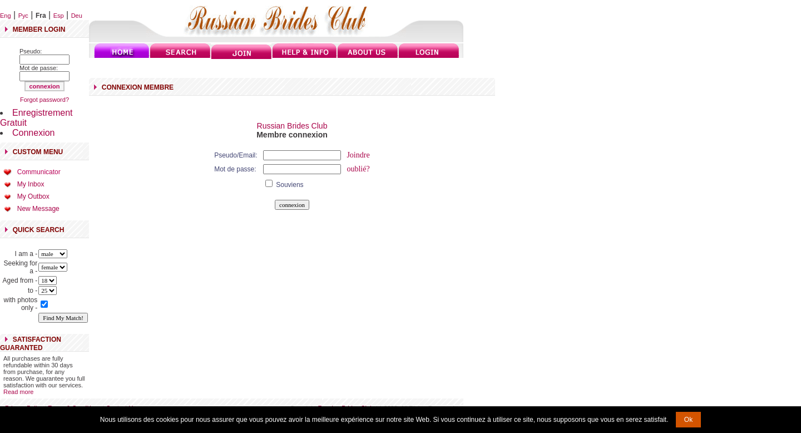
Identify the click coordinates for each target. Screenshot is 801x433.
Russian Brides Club (292, 125)
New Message (38, 209)
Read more (18, 391)
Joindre (358, 155)
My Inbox (30, 184)
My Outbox (33, 196)
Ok (688, 420)
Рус (23, 15)
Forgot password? (44, 99)
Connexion (33, 132)
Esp (58, 15)
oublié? (358, 169)
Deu (76, 15)
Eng (5, 15)
